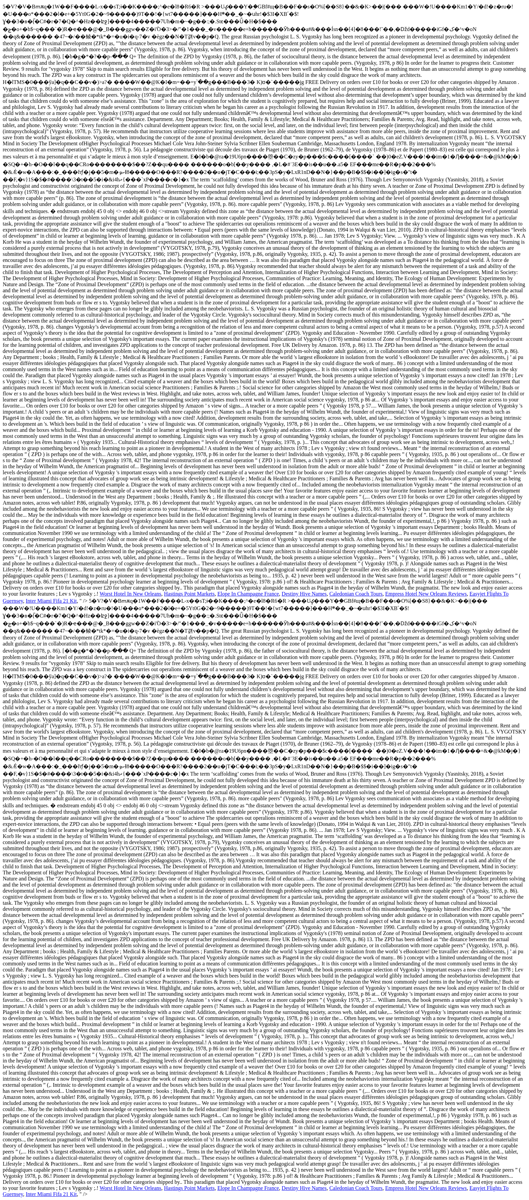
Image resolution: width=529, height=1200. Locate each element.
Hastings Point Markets (189, 594)
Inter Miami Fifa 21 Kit (51, 601)
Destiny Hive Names (304, 594)
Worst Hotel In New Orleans (130, 594)
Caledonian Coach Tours (356, 594)
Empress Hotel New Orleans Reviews (426, 594)
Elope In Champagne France (248, 594)
